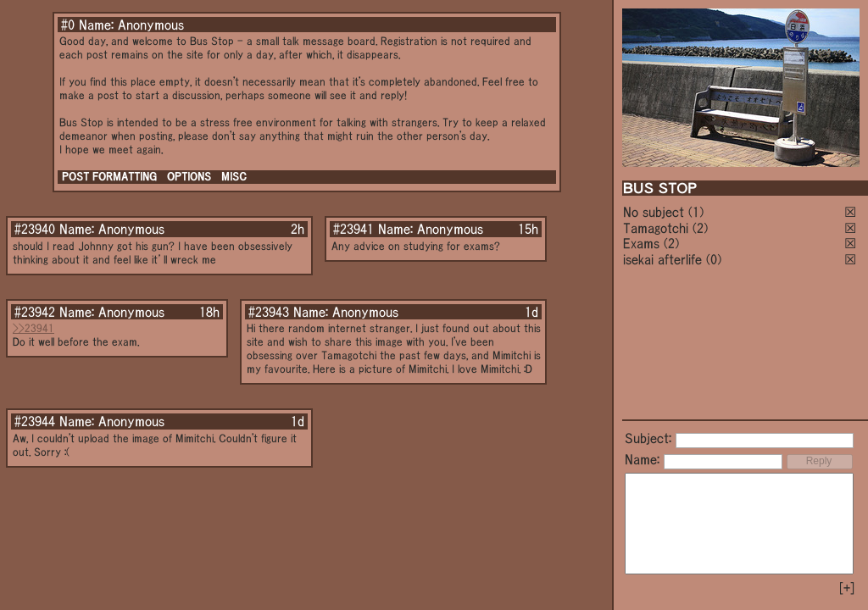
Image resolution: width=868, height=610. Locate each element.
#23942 (34, 312)
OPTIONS (189, 176)
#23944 (34, 421)
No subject (655, 212)
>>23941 (33, 328)
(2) (700, 228)
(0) (713, 259)
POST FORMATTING (109, 176)
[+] (846, 588)
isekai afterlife (662, 259)
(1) (696, 212)
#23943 (268, 312)
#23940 (34, 229)
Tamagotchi (655, 228)
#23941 (353, 229)
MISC (234, 176)
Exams (641, 243)
